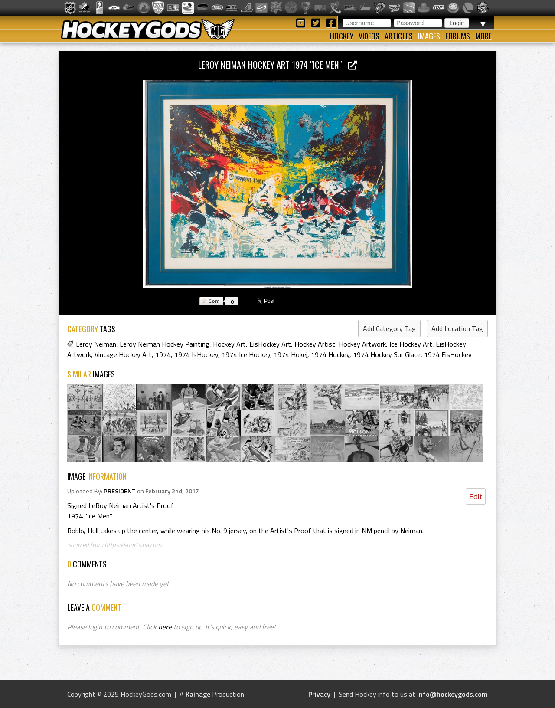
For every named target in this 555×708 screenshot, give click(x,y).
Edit (475, 496)
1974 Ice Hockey (246, 354)
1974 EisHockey (448, 354)
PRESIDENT (120, 491)
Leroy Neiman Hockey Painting (164, 344)
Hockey (341, 36)
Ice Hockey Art (410, 344)
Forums (457, 36)
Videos (369, 36)
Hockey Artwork (362, 344)
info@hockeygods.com (452, 694)
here (165, 627)
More (483, 36)
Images (429, 36)
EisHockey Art (270, 344)
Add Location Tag (457, 328)
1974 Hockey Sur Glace (387, 354)
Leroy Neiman (96, 344)
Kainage (198, 694)
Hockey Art (229, 344)
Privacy (319, 694)
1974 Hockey (330, 354)
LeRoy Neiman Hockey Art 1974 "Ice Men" (277, 64)
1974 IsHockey (196, 354)
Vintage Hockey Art (123, 354)
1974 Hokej (290, 354)
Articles (399, 36)
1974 (163, 354)
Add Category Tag (389, 328)
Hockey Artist (314, 344)
